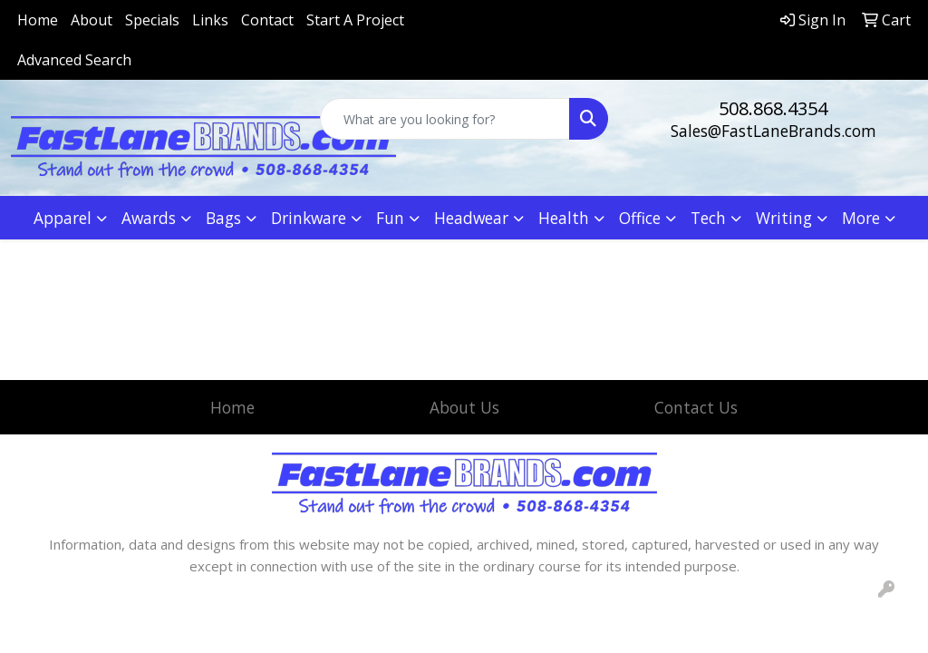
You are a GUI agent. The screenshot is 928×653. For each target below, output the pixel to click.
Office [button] (640, 218)
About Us (464, 407)
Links (210, 20)
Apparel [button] (63, 218)
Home (37, 20)
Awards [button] (148, 218)
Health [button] (563, 218)
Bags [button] (223, 218)
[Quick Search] (444, 119)
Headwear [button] (471, 218)
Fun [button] (390, 218)
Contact (267, 20)
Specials (152, 20)
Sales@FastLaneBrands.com (773, 130)
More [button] (861, 218)
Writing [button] (784, 218)
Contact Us (696, 407)
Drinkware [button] (308, 218)
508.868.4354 (773, 108)
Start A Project (355, 20)
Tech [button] (708, 218)
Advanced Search (74, 60)
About (91, 20)
